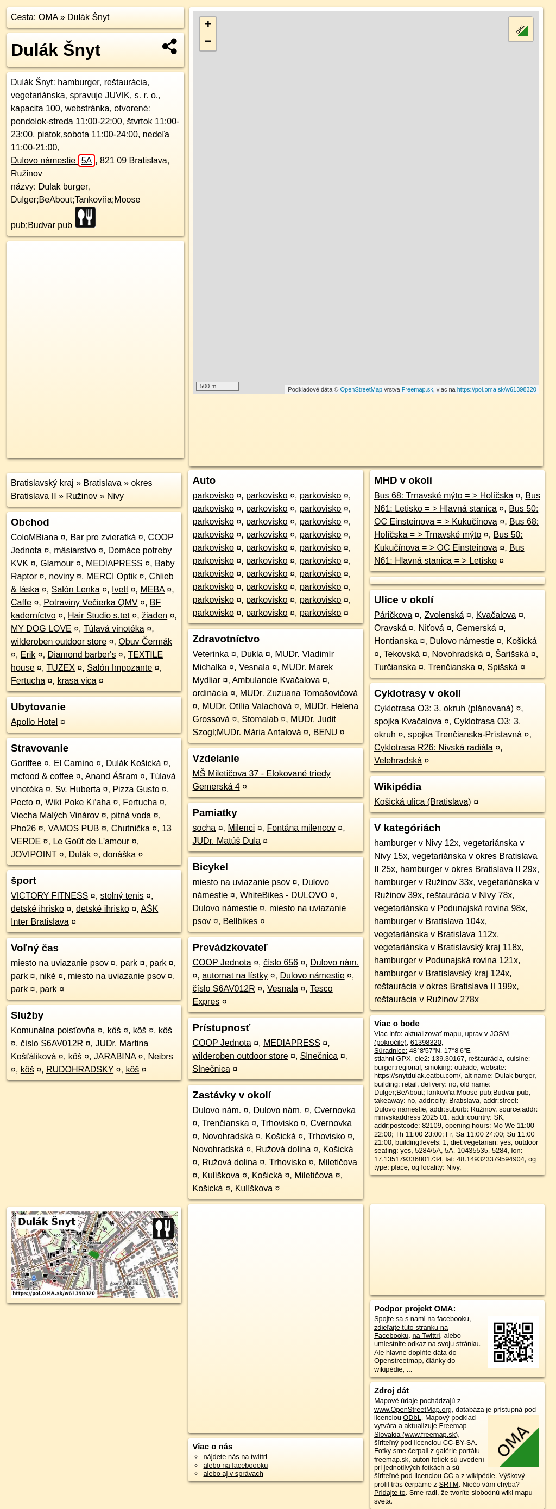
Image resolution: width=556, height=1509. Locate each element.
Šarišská (511, 654)
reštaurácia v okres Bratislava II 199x (445, 986)
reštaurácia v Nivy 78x (469, 895)
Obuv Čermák (145, 641)
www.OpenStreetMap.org (413, 1409)
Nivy (115, 496)
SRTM (448, 1484)
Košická (281, 1136)
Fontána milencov (301, 827)
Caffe (21, 602)
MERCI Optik (111, 576)
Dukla (252, 654)
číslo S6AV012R (52, 1043)
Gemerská (476, 628)
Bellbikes (240, 921)
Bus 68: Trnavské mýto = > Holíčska (443, 495)
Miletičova (338, 1162)
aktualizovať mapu (433, 1034)
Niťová (431, 628)
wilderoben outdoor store (58, 641)
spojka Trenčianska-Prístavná (465, 734)
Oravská (390, 628)
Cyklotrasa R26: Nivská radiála (433, 747)
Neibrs (160, 1056)
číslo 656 (280, 962)
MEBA (152, 589)
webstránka (87, 108)
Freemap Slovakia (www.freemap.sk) (420, 1430)
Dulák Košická (133, 763)
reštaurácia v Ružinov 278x (426, 999)
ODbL (412, 1417)
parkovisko (212, 495)
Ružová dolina (283, 1149)
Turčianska (395, 667)
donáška (119, 854)
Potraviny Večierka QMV (90, 602)
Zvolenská (444, 615)
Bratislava (102, 483)
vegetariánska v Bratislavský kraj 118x (447, 947)
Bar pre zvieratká (103, 537)
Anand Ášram (111, 776)
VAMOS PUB (73, 828)
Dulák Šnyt (88, 17)
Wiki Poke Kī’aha (78, 802)
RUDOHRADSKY (79, 1069)
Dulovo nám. (334, 962)
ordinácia (210, 693)
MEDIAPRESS (114, 563)
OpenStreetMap (361, 389)
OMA (48, 17)
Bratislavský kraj (42, 483)
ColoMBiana (34, 537)
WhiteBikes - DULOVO (284, 895)
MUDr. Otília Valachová (247, 706)
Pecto (22, 802)
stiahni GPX (392, 1059)
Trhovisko (280, 1123)
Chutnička (130, 828)
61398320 (425, 1042)
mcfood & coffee (42, 776)
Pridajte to (390, 1492)
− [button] (208, 42)
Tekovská (401, 654)
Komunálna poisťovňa (53, 1030)
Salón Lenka (76, 589)
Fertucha (28, 680)
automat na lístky (235, 975)
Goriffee (26, 763)
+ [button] (208, 25)
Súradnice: (390, 1050)
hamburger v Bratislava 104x (429, 921)
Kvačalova (496, 615)
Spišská (502, 667)
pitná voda (131, 815)
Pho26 (23, 828)
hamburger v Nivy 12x (416, 843)
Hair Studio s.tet (99, 615)
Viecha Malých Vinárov (55, 815)
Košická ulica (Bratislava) (422, 801)
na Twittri (426, 1335)
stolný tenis (122, 895)
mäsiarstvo (75, 550)
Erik (28, 654)
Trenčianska (225, 1123)
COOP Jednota (221, 962)
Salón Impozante (119, 667)
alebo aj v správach (233, 1473)
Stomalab (260, 719)
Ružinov (81, 496)
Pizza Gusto (135, 789)
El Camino (74, 763)
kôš (114, 1030)
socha (204, 827)
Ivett (120, 589)
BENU (325, 732)
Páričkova (393, 615)
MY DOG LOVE (41, 628)
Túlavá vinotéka (114, 628)
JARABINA (115, 1056)
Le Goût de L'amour (91, 841)
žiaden (154, 615)
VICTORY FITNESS (49, 895)
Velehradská (398, 760)
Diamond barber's (82, 654)
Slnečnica (319, 1055)
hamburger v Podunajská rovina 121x (446, 960)
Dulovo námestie (53, 160)
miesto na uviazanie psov (60, 963)
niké (47, 976)
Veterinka (210, 654)
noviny (61, 576)
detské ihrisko (37, 908)
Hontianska (396, 641)
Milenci (241, 827)
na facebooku (448, 1319)
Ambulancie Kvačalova (276, 680)
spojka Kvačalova (408, 721)
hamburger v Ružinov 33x (423, 882)
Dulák (79, 854)
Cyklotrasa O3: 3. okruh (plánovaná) (444, 708)
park (129, 963)
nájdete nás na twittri (235, 1457)
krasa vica (76, 680)
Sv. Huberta (77, 789)
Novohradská (227, 1136)
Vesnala (254, 667)
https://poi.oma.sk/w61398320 (496, 389)
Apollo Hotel (34, 722)
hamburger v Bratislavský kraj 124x (441, 973)
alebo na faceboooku (235, 1465)
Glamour (56, 563)
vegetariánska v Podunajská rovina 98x (449, 908)
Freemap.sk (417, 389)
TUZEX (61, 667)
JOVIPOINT (33, 854)
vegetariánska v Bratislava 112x (435, 934)
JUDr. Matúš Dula (226, 840)
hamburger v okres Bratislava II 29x (468, 869)
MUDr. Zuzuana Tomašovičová (299, 693)
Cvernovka (335, 1110)
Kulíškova (220, 1175)
